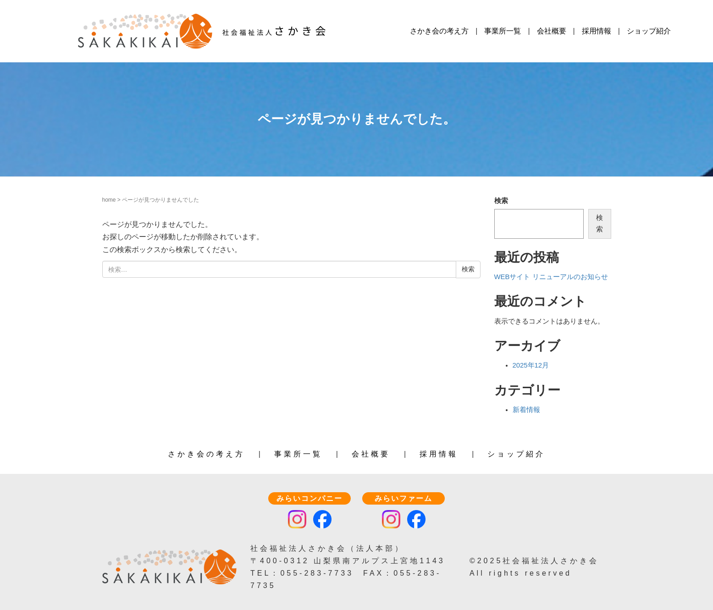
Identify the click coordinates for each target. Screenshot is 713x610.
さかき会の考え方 (439, 31)
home (109, 200)
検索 (501, 200)
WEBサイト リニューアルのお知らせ (551, 276)
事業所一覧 (502, 31)
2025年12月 (531, 365)
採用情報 (596, 31)
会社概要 (551, 31)
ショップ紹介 (649, 31)
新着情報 (526, 409)
